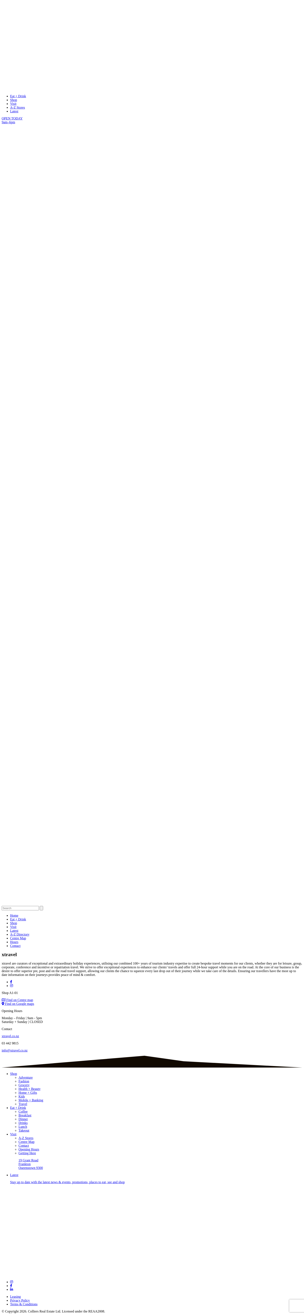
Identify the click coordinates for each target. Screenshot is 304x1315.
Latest (14, 111)
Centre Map (18, 938)
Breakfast (25, 1115)
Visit (13, 103)
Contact (15, 946)
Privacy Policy (20, 1300)
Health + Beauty (30, 1089)
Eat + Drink (18, 96)
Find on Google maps (18, 1004)
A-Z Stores (17, 107)
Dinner (23, 1119)
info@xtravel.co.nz (15, 1050)
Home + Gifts (28, 1092)
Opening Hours (29, 1149)
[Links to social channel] (11, 1282)
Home (14, 915)
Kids (22, 1096)
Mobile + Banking (31, 1100)
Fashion (24, 1081)
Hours (14, 942)
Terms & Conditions (23, 1304)
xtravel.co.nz (10, 1036)
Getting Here (27, 1153)
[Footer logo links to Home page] (152, 1275)
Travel (23, 1104)
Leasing (15, 1296)
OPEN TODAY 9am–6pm (12, 120)
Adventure (26, 1077)
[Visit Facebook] (11, 982)
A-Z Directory (19, 934)
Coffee (23, 1111)
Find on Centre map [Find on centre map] (17, 1000)
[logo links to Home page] (152, 89)
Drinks (23, 1123)
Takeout (24, 1130)
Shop (13, 100)
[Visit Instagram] (11, 985)
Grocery (24, 1085)
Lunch (23, 1126)
